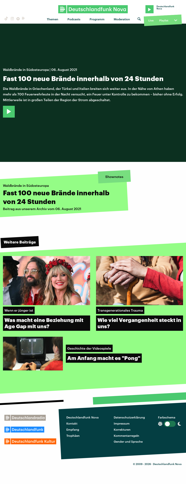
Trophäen (73, 435)
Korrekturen (122, 429)
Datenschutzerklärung (129, 417)
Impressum (122, 423)
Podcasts (73, 19)
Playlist (163, 20)
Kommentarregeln (126, 435)
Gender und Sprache (128, 441)
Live (151, 20)
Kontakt (71, 423)
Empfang (72, 429)
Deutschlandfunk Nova (82, 417)
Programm (97, 19)
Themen (52, 19)
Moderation (122, 19)
